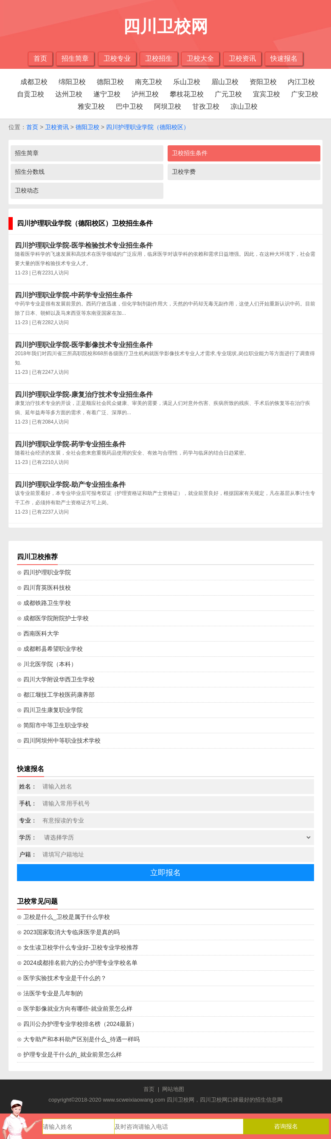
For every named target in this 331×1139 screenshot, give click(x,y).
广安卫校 (304, 94)
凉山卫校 (244, 106)
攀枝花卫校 (187, 94)
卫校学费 (184, 171)
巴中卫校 (129, 106)
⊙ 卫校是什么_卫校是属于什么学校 (63, 916)
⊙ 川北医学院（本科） (47, 664)
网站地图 (173, 1089)
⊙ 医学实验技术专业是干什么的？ (62, 978)
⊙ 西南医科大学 (38, 633)
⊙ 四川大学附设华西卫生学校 (56, 679)
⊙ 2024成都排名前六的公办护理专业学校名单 (77, 962)
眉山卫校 (224, 81)
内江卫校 (301, 81)
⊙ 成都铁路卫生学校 (44, 602)
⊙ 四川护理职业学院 (44, 572)
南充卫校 (148, 81)
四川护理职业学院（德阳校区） (147, 127)
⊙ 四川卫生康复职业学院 (50, 710)
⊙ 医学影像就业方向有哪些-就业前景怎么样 (74, 1008)
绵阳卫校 (72, 81)
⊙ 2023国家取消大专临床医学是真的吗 (68, 932)
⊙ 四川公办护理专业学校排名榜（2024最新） (77, 1023)
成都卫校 (34, 81)
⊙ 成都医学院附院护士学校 (53, 618)
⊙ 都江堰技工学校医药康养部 (56, 694)
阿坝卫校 (167, 106)
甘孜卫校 (205, 106)
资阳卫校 (263, 81)
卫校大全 (200, 58)
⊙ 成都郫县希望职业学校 (50, 648)
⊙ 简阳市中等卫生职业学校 (53, 725)
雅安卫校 (91, 106)
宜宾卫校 (266, 94)
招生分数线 (30, 171)
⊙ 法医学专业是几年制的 (50, 993)
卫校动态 (27, 190)
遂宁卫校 (107, 94)
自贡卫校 (30, 94)
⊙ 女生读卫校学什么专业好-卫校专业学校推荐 (77, 947)
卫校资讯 (242, 58)
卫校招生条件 (190, 153)
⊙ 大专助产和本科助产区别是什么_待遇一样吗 (78, 1039)
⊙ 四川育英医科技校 (44, 587)
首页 (40, 58)
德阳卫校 (110, 81)
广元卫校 (228, 94)
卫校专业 (117, 58)
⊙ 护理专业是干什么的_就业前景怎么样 (69, 1054)
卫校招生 (158, 58)
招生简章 (75, 58)
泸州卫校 (145, 94)
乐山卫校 (186, 81)
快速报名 (283, 58)
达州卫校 (68, 94)
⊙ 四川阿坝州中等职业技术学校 (59, 740)
